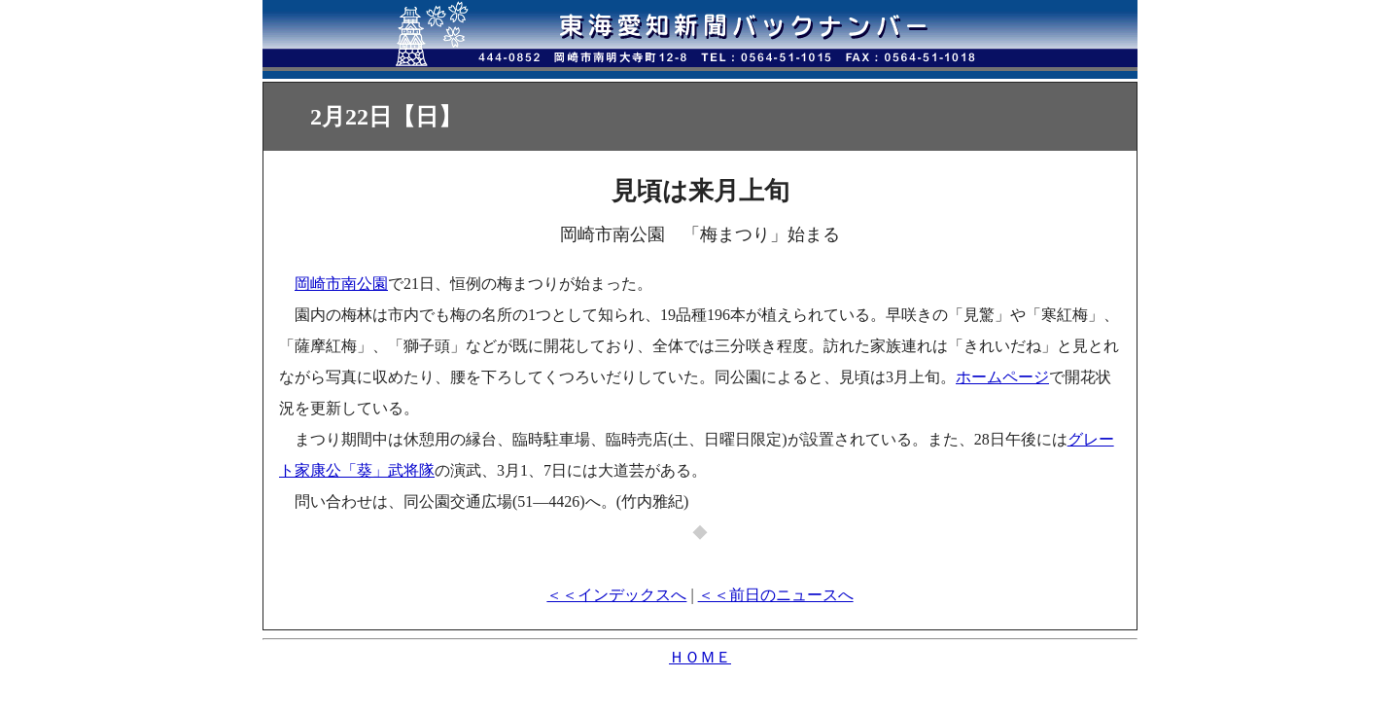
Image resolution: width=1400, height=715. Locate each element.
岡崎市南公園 (341, 283)
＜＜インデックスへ (616, 595)
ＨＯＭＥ (700, 657)
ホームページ (1002, 377)
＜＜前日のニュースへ (776, 595)
